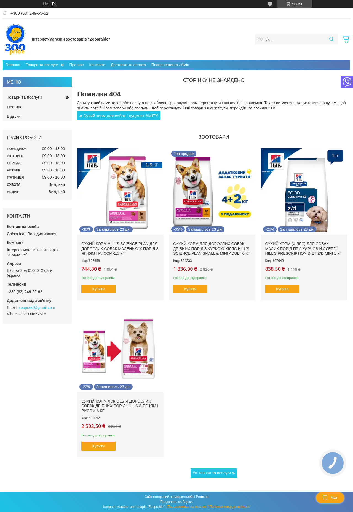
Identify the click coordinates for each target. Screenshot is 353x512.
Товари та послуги (42, 65)
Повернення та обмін (170, 65)
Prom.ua (202, 497)
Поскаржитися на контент (187, 507)
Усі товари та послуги (212, 473)
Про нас (76, 65)
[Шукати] (331, 39)
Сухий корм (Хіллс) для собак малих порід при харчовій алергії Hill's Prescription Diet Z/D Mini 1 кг (303, 249)
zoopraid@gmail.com (37, 307)
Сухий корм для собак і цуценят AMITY (120, 115)
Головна (13, 65)
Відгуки (14, 116)
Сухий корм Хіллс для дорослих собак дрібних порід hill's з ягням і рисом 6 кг (119, 406)
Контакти (97, 65)
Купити (98, 289)
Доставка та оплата (128, 65)
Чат (330, 497)
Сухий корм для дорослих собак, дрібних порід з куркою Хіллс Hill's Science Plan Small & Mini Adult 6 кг (211, 249)
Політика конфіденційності (229, 507)
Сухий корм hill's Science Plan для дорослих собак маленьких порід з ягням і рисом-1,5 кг (120, 249)
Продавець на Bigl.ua (176, 502)
